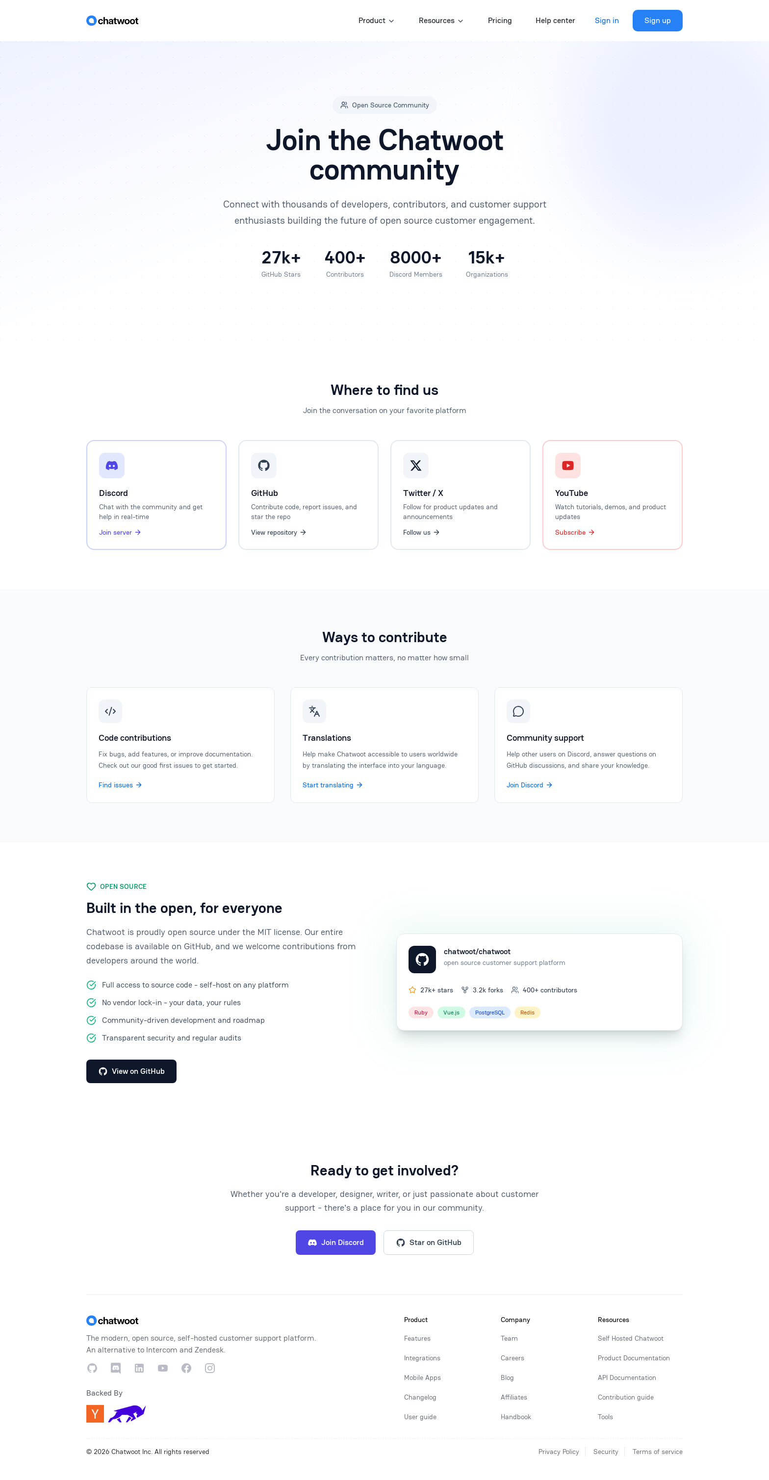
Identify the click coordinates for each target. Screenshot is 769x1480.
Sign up (657, 20)
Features (417, 1338)
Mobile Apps (422, 1377)
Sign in (607, 20)
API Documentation (627, 1377)
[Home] (112, 20)
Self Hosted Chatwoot (631, 1338)
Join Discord (530, 784)
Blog (507, 1377)
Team (509, 1338)
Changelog (420, 1397)
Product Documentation (634, 1357)
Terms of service (658, 1451)
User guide (420, 1416)
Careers (512, 1357)
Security (605, 1451)
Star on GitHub (428, 1242)
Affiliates (514, 1397)
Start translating (333, 784)
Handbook (516, 1416)
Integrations (422, 1357)
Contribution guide (626, 1397)
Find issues (121, 784)
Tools (605, 1416)
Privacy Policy (558, 1451)
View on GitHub (131, 1071)
